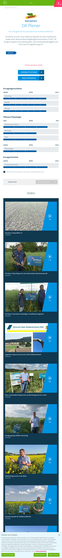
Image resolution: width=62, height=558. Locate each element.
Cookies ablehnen (54, 554)
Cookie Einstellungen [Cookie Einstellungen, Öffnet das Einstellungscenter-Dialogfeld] (8, 554)
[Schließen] (59, 535)
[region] (31, 545)
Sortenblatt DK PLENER (29, 72)
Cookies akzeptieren (40, 554)
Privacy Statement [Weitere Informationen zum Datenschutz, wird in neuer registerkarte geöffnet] (41, 551)
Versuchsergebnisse (29, 78)
